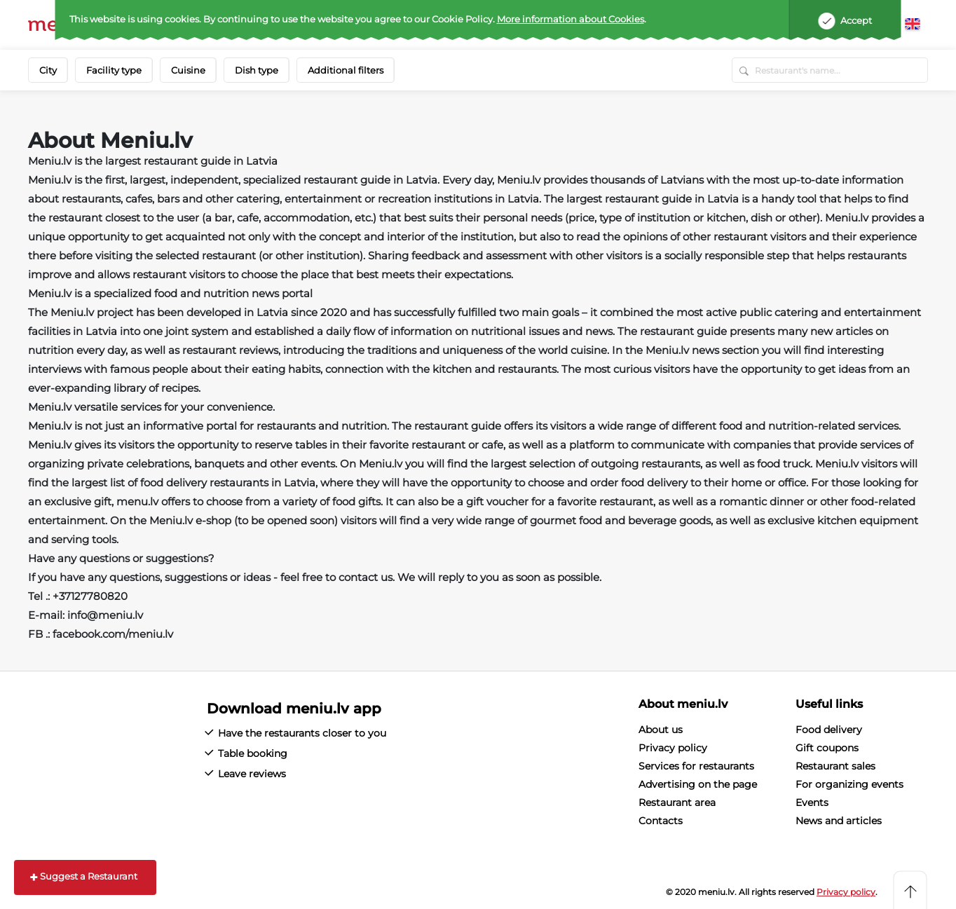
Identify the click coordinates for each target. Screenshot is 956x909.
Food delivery (828, 729)
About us (661, 729)
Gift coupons (827, 747)
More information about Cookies (570, 19)
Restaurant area (677, 802)
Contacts (661, 820)
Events (811, 802)
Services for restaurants (696, 766)
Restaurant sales (835, 766)
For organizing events (849, 784)
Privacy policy (673, 747)
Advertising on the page (698, 784)
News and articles (838, 820)
